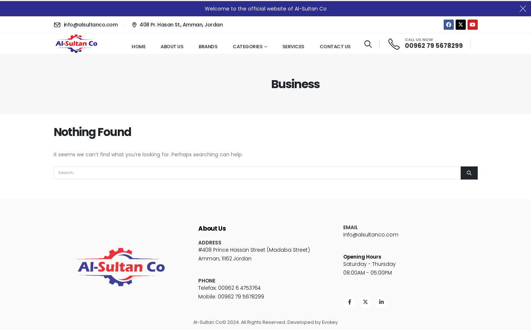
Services (293, 47)
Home (138, 47)
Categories (247, 47)
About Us (172, 47)
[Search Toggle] (368, 44)
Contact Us (335, 47)
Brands (208, 47)
